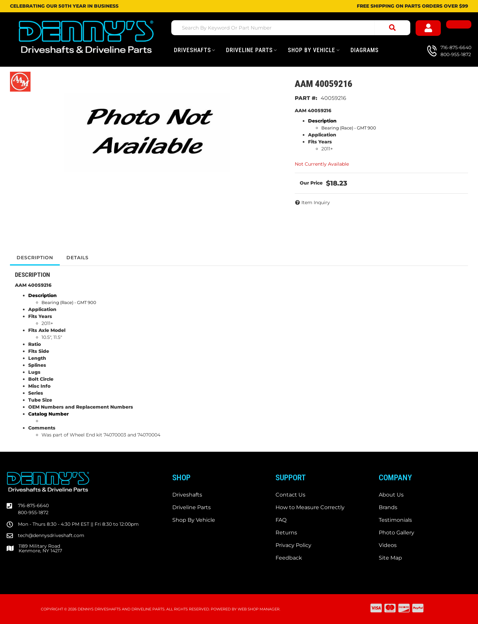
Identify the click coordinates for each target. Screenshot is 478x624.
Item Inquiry (315, 202)
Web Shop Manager (258, 609)
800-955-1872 (33, 512)
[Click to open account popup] (428, 28)
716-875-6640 (33, 505)
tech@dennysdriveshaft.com (51, 535)
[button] (290, 27)
